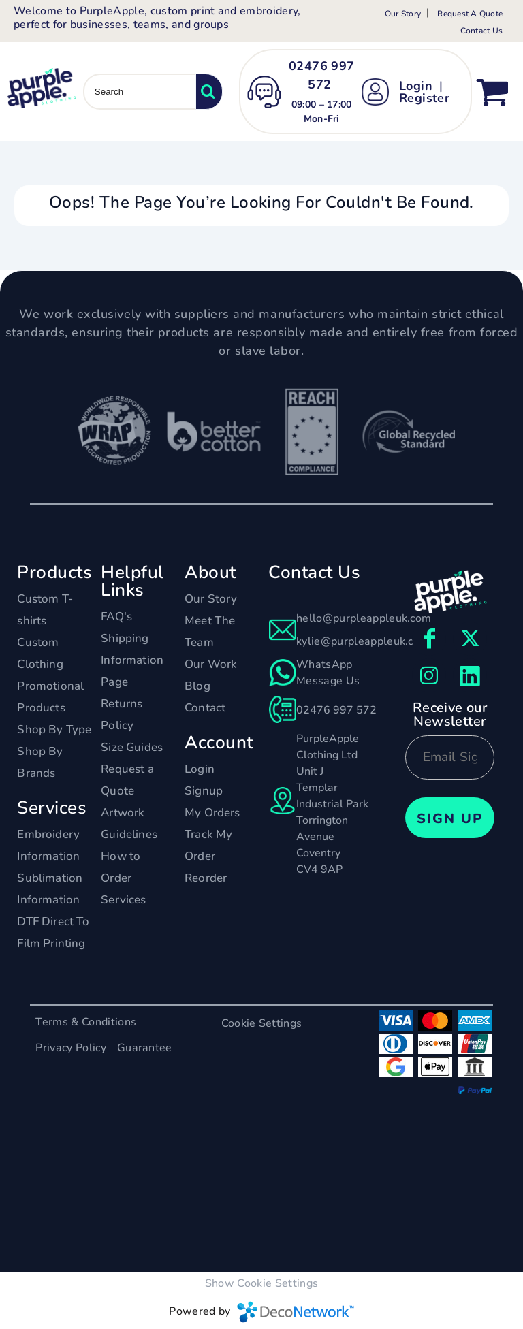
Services (123, 900)
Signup (204, 791)
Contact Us (481, 30)
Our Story (403, 13)
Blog (197, 686)
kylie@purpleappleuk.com (362, 641)
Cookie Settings (261, 1023)
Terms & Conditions (85, 1021)
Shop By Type (54, 729)
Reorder (206, 878)
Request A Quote (470, 13)
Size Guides (132, 747)
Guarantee (144, 1047)
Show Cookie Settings (261, 1283)
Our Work (211, 664)
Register (424, 98)
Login (415, 86)
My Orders (212, 812)
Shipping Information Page (132, 660)
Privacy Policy (70, 1047)
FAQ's (116, 616)
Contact (205, 708)
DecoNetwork (295, 1312)
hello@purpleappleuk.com (363, 618)
